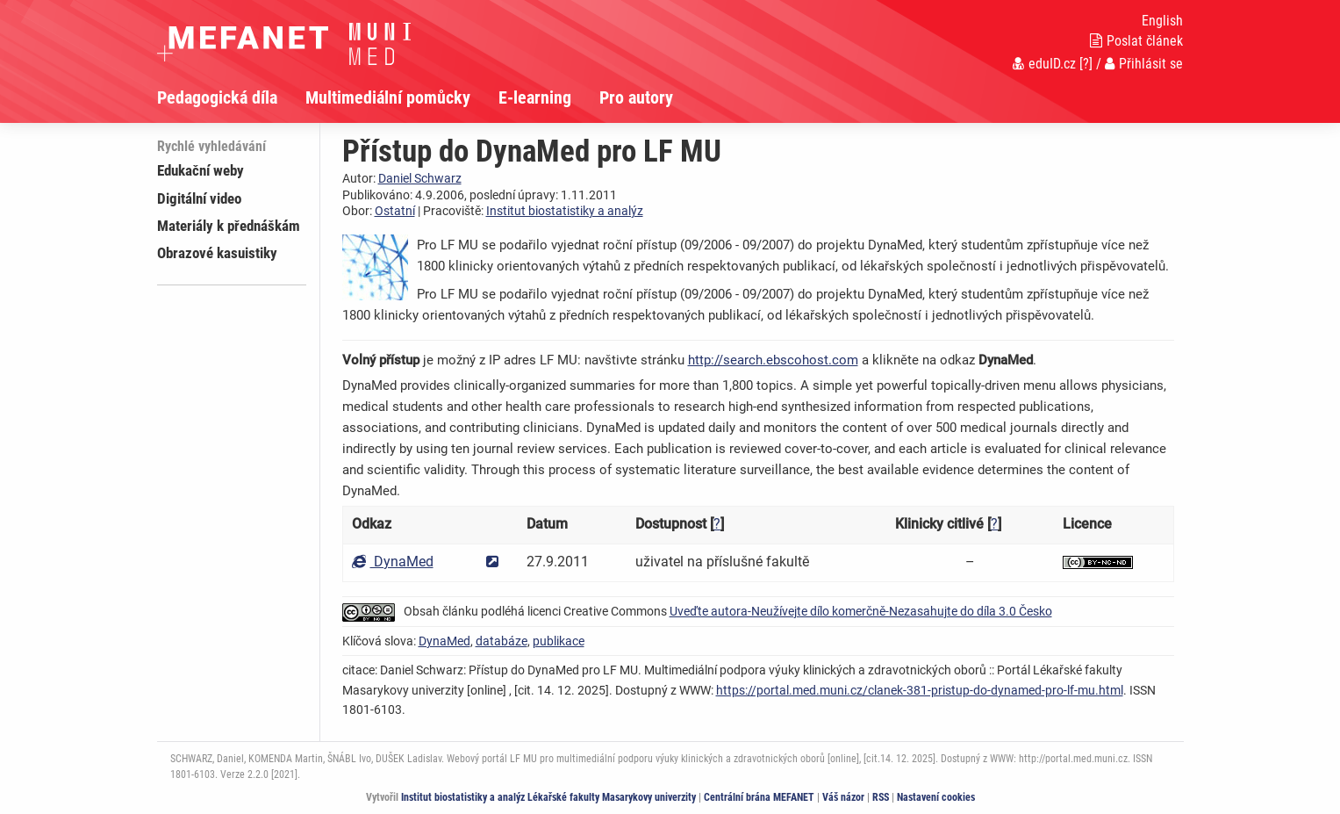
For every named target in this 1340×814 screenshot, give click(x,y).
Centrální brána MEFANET (759, 797)
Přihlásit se (1144, 63)
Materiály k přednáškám (228, 225)
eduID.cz (1044, 63)
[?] (1086, 63)
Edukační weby (200, 170)
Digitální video (199, 198)
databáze (501, 641)
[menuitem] (231, 97)
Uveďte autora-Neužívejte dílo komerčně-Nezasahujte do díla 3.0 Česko (861, 611)
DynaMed (393, 561)
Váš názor (843, 797)
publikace (558, 641)
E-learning (534, 97)
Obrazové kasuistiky (217, 253)
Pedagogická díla (217, 97)
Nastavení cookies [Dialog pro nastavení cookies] (936, 797)
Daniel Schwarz (420, 178)
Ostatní (395, 211)
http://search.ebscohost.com (773, 360)
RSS (880, 797)
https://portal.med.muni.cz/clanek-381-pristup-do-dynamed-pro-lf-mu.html (919, 690)
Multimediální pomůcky (387, 97)
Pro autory (636, 97)
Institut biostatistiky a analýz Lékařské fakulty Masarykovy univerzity (548, 797)
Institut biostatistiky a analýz (564, 211)
